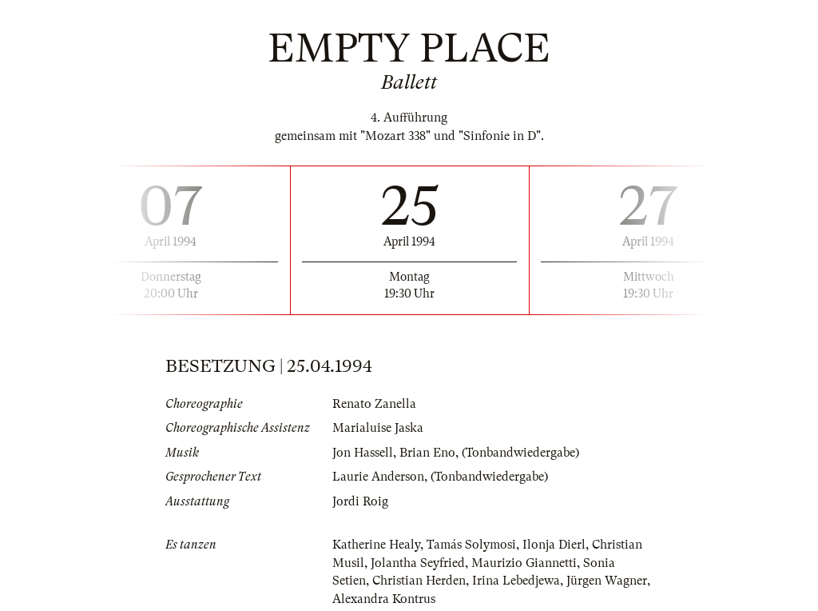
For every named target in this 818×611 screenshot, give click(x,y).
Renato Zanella (374, 404)
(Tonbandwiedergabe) (520, 452)
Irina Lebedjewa (516, 580)
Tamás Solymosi (471, 544)
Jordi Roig (360, 501)
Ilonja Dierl (554, 544)
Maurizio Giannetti (524, 563)
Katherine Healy (376, 544)
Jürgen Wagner (606, 580)
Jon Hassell (362, 452)
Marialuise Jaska (377, 428)
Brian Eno (427, 452)
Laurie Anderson (378, 476)
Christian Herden (419, 580)
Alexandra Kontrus (383, 599)
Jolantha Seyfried (418, 563)
